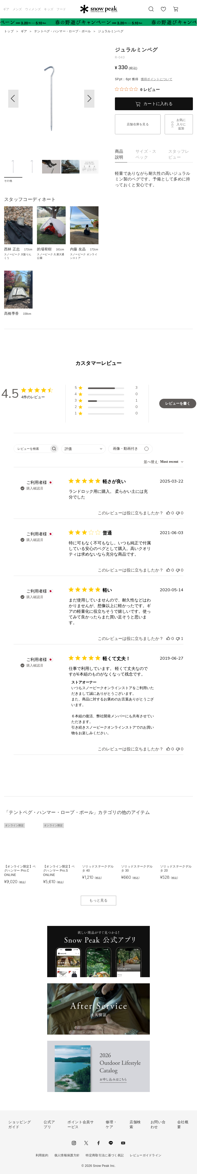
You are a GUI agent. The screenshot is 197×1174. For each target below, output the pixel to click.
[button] (89, 99)
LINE (111, 1143)
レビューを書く (177, 403)
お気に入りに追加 (181, 124)
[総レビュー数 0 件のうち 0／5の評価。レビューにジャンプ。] (137, 89)
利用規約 (42, 1155)
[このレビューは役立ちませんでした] (178, 513)
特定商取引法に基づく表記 (105, 1155)
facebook (98, 1143)
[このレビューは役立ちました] (168, 513)
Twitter (86, 1143)
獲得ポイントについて (156, 79)
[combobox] (83, 448)
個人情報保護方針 (67, 1155)
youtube (123, 1143)
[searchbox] (31, 449)
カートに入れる (158, 103)
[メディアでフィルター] (130, 448)
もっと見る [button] (98, 900)
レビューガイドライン (145, 1155)
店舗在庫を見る (138, 124)
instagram (74, 1143)
